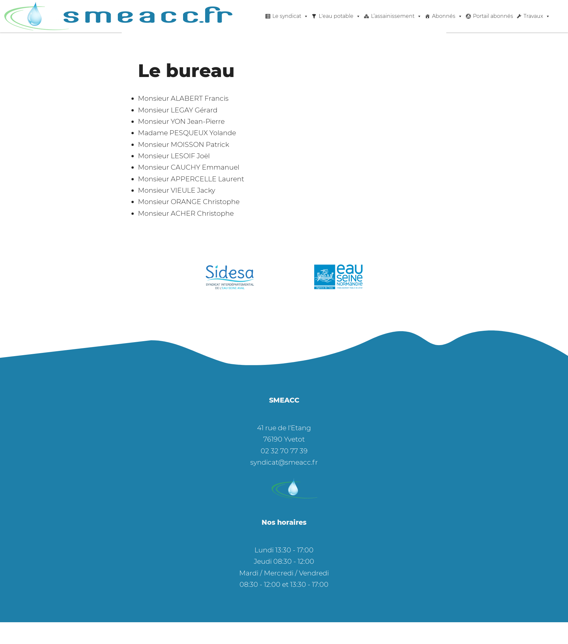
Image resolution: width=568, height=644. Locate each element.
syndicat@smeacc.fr (284, 462)
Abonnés (447, 16)
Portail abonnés (493, 16)
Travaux (537, 16)
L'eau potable (340, 16)
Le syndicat (290, 16)
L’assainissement (396, 16)
